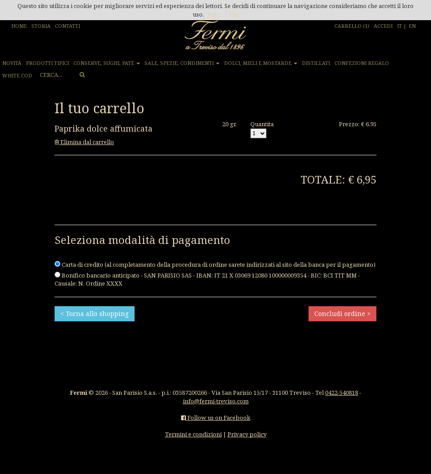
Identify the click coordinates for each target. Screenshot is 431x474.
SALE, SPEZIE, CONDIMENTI (182, 63)
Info (213, 14)
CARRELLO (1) (351, 25)
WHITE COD (17, 75)
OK (234, 14)
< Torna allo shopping (94, 313)
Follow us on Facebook (215, 418)
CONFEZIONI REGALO (361, 63)
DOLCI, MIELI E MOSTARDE (260, 63)
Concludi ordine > (342, 313)
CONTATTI (67, 25)
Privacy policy (247, 434)
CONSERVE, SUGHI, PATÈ (106, 63)
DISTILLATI (316, 63)
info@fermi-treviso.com (216, 401)
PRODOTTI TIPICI (47, 63)
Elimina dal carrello (84, 142)
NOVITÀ (11, 63)
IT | (401, 25)
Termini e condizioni (193, 434)
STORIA (41, 25)
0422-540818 (341, 393)
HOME (19, 25)
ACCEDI (383, 25)
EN (412, 25)
